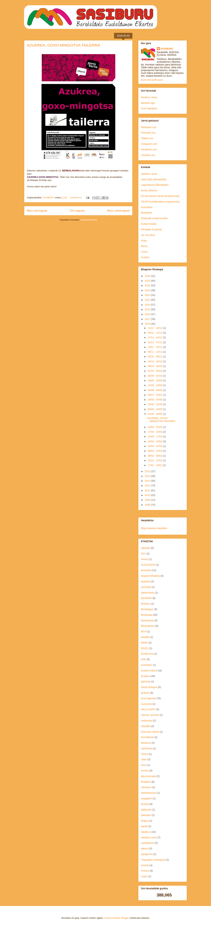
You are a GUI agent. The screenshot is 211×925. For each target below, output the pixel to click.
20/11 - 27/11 (155, 342)
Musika (145, 804)
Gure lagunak (148, 698)
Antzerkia (146, 570)
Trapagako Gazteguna (153, 859)
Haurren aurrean (150, 715)
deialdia (145, 637)
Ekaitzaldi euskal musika (154, 218)
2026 (148, 276)
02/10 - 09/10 (155, 370)
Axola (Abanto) (149, 190)
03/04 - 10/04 (155, 441)
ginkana (145, 692)
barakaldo (146, 598)
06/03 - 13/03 (155, 450)
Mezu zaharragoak (118, 210)
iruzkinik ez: (76, 197)
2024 (148, 285)
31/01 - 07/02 (155, 460)
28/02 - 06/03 (155, 455)
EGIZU (145, 648)
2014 (148, 476)
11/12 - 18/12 (155, 328)
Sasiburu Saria (149, 97)
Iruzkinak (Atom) (88, 219)
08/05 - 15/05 (155, 409)
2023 (148, 290)
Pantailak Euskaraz (151, 229)
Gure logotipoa (149, 108)
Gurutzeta (146, 704)
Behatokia (146, 212)
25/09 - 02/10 (155, 375)
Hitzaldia (145, 726)
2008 (148, 504)
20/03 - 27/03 (155, 446)
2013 (148, 480)
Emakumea (147, 653)
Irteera (144, 754)
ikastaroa (146, 742)
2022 (148, 295)
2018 (148, 314)
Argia (144, 240)
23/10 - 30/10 (155, 361)
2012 (148, 485)
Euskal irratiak (148, 223)
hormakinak (147, 737)
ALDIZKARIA (148, 564)
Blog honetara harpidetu (154, 528)
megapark (146, 798)
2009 (148, 499)
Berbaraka (146, 614)
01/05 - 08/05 (155, 414)
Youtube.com (148, 155)
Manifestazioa (148, 792)
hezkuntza (146, 720)
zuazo (144, 876)
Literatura (146, 787)
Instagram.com (149, 143)
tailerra (145, 848)
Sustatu (145, 257)
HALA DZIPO (148, 709)
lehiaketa (146, 781)
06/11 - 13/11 (155, 351)
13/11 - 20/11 (155, 347)
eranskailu (146, 665)
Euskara (145, 676)
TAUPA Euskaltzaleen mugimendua (160, 201)
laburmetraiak (148, 776)
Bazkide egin (148, 103)
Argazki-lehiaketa (150, 575)
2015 (148, 471)
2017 (148, 319)
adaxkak (145, 548)
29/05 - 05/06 (155, 399)
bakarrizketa (147, 592)
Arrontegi (146, 587)
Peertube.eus (148, 132)
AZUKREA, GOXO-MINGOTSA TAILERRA (63, 45)
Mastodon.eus (148, 127)
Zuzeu (144, 251)
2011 (148, 490)
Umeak (145, 865)
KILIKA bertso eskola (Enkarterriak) (160, 196)
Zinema (145, 870)
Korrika (145, 770)
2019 (148, 309)
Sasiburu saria (149, 837)
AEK (143, 553)
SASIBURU (166, 48)
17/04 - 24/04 (155, 431)
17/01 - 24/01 (155, 465)
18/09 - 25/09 (155, 380)
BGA (143, 631)
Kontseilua (146, 207)
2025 (148, 280)
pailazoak (146, 809)
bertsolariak (147, 620)
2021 (148, 299)
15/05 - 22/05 (155, 404)
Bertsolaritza (148, 625)
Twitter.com (147, 138)
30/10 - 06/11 (155, 356)
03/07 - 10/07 (155, 394)
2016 (148, 323)
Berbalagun (147, 609)
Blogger (125, 918)
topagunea (147, 854)
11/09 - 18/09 (155, 385)
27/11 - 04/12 (155, 337)
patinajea (146, 815)
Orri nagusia (77, 210)
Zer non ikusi (148, 235)
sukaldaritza (147, 843)
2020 (148, 304)
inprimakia (146, 748)
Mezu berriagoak (37, 210)
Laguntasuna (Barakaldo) (155, 184)
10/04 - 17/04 (155, 436)
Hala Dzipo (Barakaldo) (153, 179)
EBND (144, 642)
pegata (145, 820)
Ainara (144, 559)
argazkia (145, 581)
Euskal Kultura (149, 670)
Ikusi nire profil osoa (152, 79)
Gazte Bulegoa (149, 687)
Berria (144, 246)
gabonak (145, 681)
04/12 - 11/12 (155, 332)
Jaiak (144, 759)
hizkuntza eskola (150, 731)
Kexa (144, 765)
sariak (144, 826)
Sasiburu (146, 831)
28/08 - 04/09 (155, 390)
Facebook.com (149, 149)
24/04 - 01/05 (155, 427)
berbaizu (145, 603)
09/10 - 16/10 (155, 366)
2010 (148, 495)
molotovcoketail (112, 918)
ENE (143, 659)
